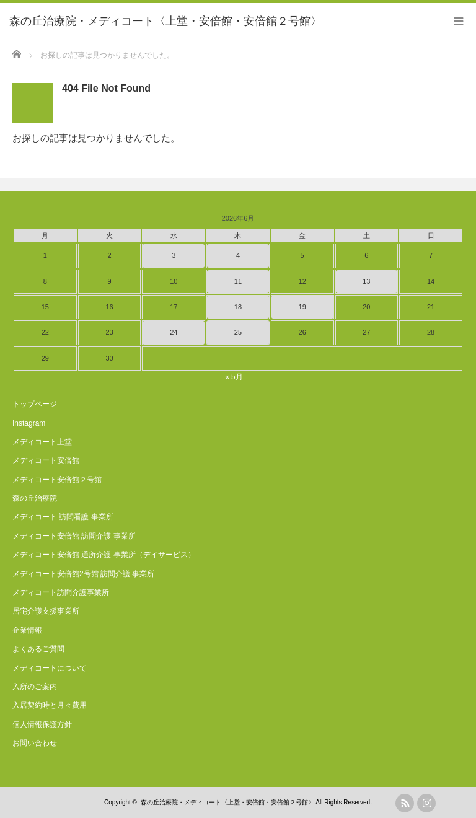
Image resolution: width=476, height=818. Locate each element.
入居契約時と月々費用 (49, 705)
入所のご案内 (34, 686)
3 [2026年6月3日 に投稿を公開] (173, 255)
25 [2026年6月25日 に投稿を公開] (238, 332)
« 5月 (234, 376)
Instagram (28, 423)
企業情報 (27, 630)
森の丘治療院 (34, 498)
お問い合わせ (34, 743)
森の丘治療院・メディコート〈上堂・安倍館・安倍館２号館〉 (227, 802)
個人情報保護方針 (42, 724)
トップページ (34, 404)
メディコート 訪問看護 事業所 (62, 516)
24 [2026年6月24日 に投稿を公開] (173, 332)
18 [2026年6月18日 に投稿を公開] (238, 306)
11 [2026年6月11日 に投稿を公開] (238, 281)
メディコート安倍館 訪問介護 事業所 (74, 536)
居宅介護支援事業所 (45, 611)
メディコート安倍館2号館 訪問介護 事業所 (83, 574)
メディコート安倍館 (45, 460)
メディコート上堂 (42, 442)
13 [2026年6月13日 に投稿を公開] (366, 281)
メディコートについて (49, 668)
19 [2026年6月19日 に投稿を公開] (302, 306)
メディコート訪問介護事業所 (60, 592)
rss (404, 803)
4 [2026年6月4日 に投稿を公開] (238, 255)
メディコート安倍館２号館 (57, 479)
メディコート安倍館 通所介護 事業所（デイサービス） (103, 554)
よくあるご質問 (38, 648)
